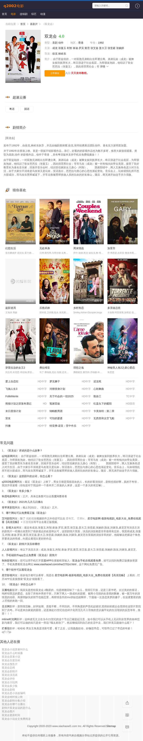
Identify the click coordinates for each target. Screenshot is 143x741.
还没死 (114, 381)
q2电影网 (7, 456)
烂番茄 (6, 628)
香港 (80, 42)
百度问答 (56, 496)
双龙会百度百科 (11, 660)
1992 (101, 42)
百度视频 (28, 522)
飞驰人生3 (26, 389)
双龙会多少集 (10, 685)
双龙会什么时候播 (12, 653)
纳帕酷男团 (70, 411)
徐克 (55, 53)
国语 (26, 108)
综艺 (33, 13)
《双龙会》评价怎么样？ (21, 584)
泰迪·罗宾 (78, 48)
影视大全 (11, 527)
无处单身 (44, 248)
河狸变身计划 (70, 389)
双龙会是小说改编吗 (13, 693)
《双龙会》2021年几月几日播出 (24, 501)
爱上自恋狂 (26, 381)
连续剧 (24, 13)
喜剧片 (34, 24)
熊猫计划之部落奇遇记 (26, 404)
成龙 (55, 48)
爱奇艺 (70, 518)
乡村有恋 (78, 307)
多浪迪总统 (113, 307)
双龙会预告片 (10, 664)
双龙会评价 (8, 678)
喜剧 (55, 42)
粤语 (12, 108)
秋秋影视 (7, 560)
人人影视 (7, 549)
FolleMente (26, 396)
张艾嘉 (94, 48)
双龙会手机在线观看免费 (86, 560)
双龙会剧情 (8, 689)
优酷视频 (31, 518)
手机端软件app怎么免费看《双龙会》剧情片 (31, 555)
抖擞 (26, 426)
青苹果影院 (8, 507)
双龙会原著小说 (11, 656)
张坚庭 (111, 48)
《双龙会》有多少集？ (19, 490)
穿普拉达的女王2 (15, 367)
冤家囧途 (70, 404)
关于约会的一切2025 (70, 396)
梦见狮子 (70, 381)
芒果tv (80, 518)
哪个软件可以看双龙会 (19, 569)
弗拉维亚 (44, 367)
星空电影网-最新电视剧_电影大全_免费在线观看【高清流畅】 (90, 575)
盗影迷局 (10, 307)
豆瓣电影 (7, 589)
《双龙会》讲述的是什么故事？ (24, 450)
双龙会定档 (8, 667)
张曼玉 (62, 48)
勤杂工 (114, 396)
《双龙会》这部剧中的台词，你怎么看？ (29, 476)
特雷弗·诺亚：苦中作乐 (70, 426)
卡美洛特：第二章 (114, 411)
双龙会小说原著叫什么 (15, 649)
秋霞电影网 (8, 496)
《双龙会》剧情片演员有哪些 (23, 543)
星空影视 (7, 575)
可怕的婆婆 (70, 418)
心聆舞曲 (114, 389)
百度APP (46, 560)
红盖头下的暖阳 (114, 404)
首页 (4, 13)
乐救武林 (44, 307)
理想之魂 (78, 367)
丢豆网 (6, 606)
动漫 (42, 13)
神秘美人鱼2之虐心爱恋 (121, 367)
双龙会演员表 (10, 674)
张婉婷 (120, 48)
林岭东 (62, 53)
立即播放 (54, 73)
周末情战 (78, 248)
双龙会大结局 (10, 682)
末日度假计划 (26, 411)
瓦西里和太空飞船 (114, 418)
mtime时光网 (9, 619)
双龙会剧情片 (10, 671)
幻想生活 (10, 248)
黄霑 (87, 48)
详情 (104, 66)
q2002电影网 (9, 481)
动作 (60, 42)
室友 (26, 418)
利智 (69, 48)
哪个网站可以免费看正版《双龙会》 (27, 512)
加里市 (111, 248)
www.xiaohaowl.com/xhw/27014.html (55, 564)
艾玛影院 (7, 518)
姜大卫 (103, 48)
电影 (13, 13)
